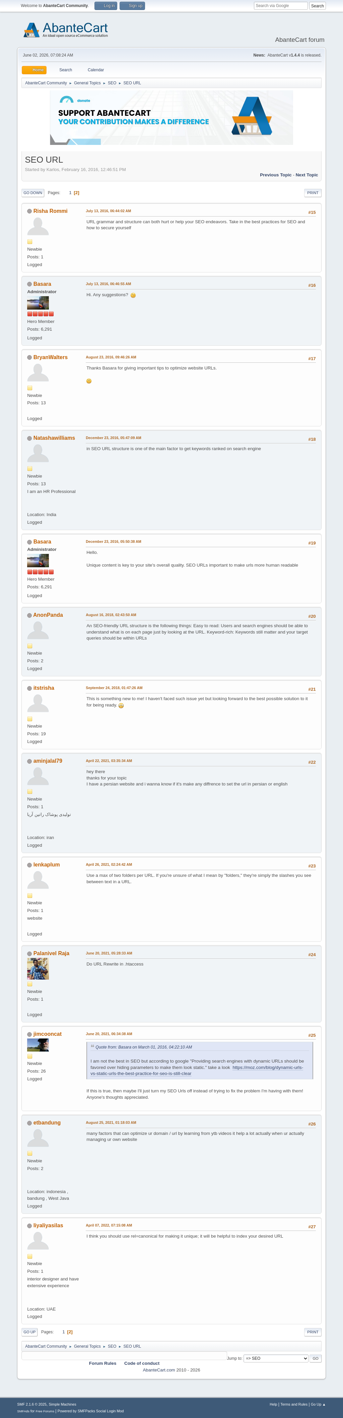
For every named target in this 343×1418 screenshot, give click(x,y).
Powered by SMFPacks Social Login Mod (91, 1411)
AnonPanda (48, 615)
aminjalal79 (47, 761)
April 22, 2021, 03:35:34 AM (109, 761)
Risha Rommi (50, 211)
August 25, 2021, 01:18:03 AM (111, 1122)
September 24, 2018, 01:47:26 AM (114, 688)
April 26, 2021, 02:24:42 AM (109, 864)
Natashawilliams (54, 438)
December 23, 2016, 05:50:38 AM (113, 541)
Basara (42, 284)
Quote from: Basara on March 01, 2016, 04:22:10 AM (143, 1047)
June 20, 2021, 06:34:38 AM (109, 1034)
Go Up (29, 1332)
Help (273, 1404)
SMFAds (23, 1411)
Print (313, 193)
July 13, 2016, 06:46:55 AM (108, 284)
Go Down (32, 193)
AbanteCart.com (159, 1369)
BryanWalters (50, 357)
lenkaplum (46, 864)
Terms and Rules (293, 1404)
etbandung (47, 1122)
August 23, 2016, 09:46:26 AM (111, 357)
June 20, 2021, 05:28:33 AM (109, 953)
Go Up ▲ (318, 1404)
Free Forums (45, 1411)
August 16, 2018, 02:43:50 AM (111, 615)
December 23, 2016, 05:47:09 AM (113, 438)
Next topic (307, 174)
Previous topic (276, 174)
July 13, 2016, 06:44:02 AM (108, 211)
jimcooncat (47, 1034)
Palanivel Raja (51, 953)
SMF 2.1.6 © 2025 (32, 1404)
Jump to (234, 1358)
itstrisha (43, 688)
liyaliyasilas (48, 1225)
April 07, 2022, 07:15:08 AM (109, 1225)
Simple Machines (62, 1404)
